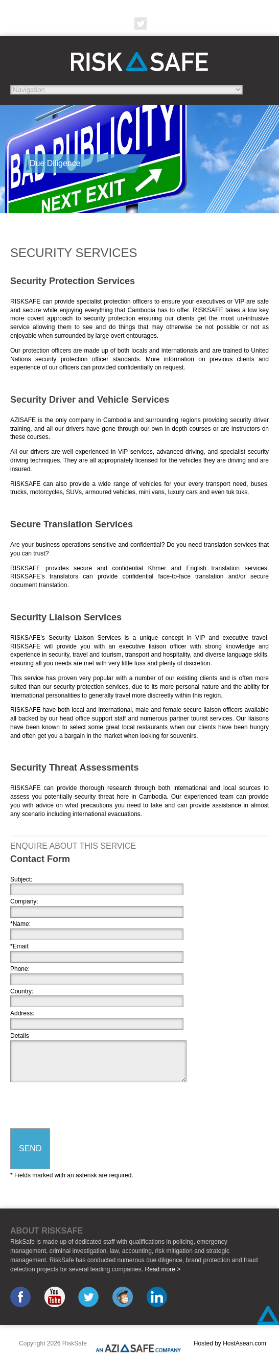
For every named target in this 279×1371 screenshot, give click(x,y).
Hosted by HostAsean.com (230, 1343)
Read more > (162, 1269)
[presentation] (88, 1106)
